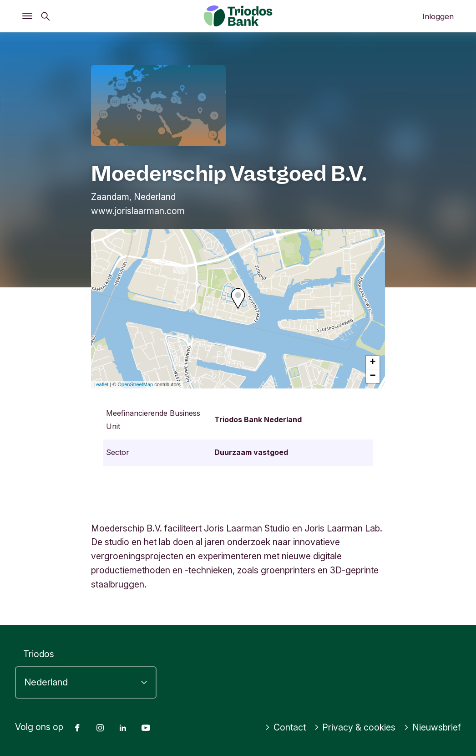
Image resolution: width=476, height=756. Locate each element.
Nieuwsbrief (432, 727)
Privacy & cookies (355, 727)
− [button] (373, 376)
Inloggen (438, 16)
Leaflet (100, 384)
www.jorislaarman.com (138, 210)
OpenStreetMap (135, 384)
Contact (285, 727)
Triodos (38, 654)
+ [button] (373, 362)
